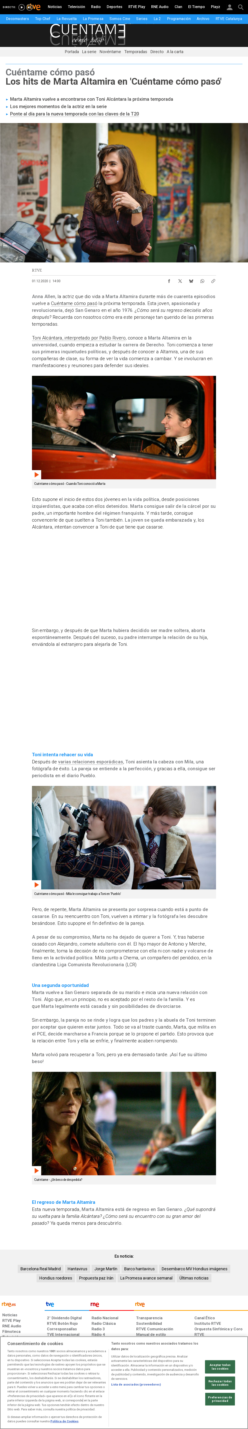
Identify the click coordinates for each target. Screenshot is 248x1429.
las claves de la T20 (118, 114)
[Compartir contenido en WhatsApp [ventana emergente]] (202, 280)
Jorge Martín (105, 1268)
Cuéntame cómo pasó (74, 303)
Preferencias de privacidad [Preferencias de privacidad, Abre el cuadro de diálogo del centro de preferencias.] (220, 1399)
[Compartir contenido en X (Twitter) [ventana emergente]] (180, 280)
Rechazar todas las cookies (220, 1382)
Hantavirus (77, 1268)
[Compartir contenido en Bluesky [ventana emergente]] (191, 280)
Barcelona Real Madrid (40, 1268)
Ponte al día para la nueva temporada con (54, 114)
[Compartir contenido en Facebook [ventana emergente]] (169, 280)
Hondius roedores (55, 1278)
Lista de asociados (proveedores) (136, 1384)
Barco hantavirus (139, 1268)
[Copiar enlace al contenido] (213, 280)
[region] (124, 1382)
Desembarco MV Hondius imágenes (195, 1268)
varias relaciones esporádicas (90, 762)
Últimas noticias (194, 1278)
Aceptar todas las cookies (220, 1366)
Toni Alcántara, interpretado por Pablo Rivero (79, 338)
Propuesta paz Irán (96, 1278)
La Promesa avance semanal (146, 1278)
